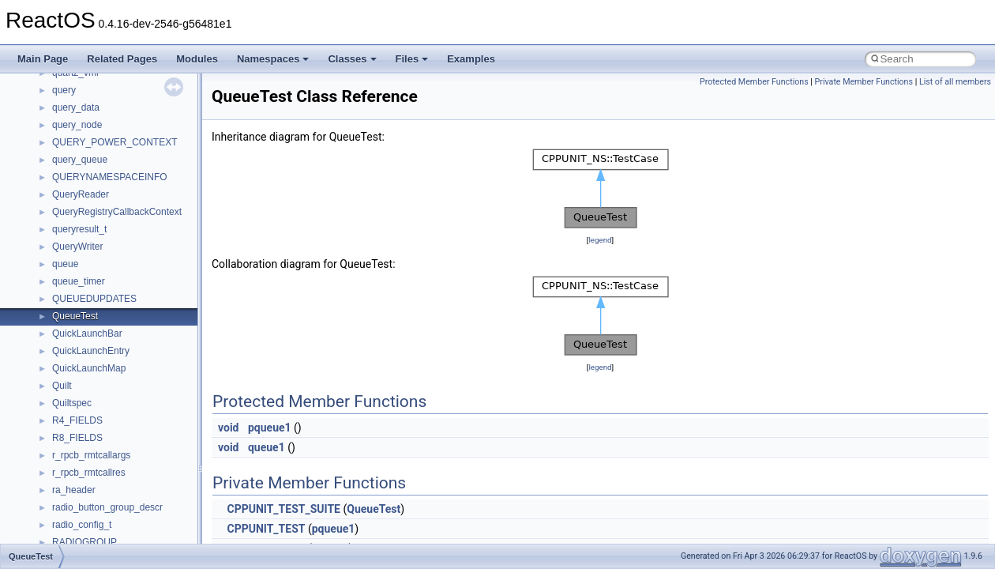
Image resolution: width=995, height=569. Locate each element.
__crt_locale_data (89, 493)
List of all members (955, 82)
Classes (352, 59)
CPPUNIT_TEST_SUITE (283, 509)
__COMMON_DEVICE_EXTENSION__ (135, 267)
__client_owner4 (86, 233)
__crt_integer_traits (92, 424)
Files (412, 59)
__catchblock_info (90, 146)
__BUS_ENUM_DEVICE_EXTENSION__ (139, 94)
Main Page (42, 59)
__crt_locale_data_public (104, 511)
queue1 (266, 447)
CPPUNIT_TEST (266, 528)
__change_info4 (85, 181)
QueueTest (373, 509)
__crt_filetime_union (94, 407)
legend (599, 240)
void (228, 427)
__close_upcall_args (95, 250)
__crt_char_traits (87, 337)
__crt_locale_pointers (97, 528)
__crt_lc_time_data (92, 476)
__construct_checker (96, 285)
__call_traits (77, 128)
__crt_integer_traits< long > (109, 441)
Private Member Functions (864, 82)
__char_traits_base (92, 198)
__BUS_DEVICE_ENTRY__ (111, 76)
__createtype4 (82, 320)
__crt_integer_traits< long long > (120, 459)
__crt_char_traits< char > (104, 354)
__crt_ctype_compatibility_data (117, 389)
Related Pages (122, 59)
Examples (471, 59)
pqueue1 (269, 427)
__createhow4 (81, 302)
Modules (197, 59)
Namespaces (273, 59)
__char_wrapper (86, 215)
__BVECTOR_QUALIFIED (107, 111)
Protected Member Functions (754, 82)
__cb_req (72, 163)
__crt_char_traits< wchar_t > (112, 372)
